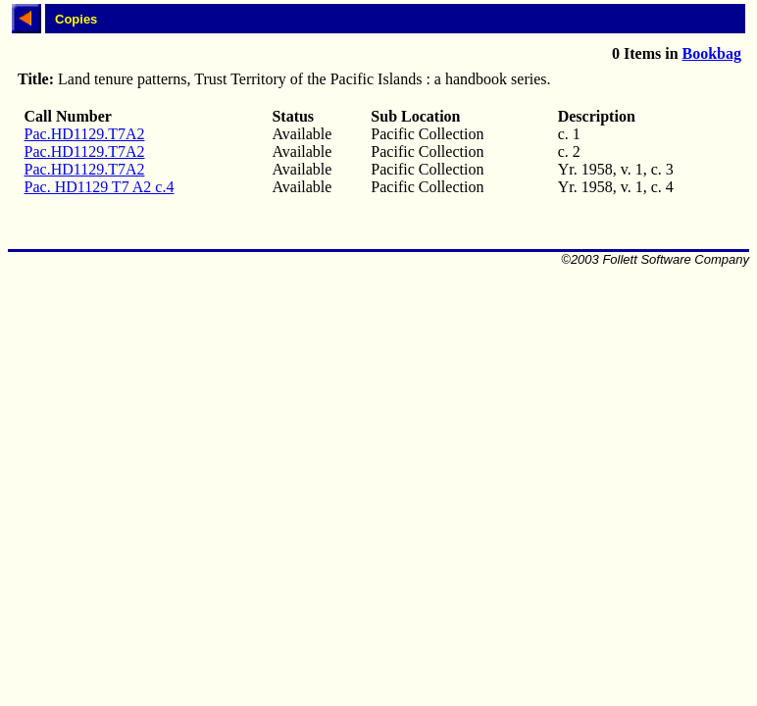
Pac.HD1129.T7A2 (85, 134)
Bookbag (711, 53)
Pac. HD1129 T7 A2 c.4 (100, 186)
